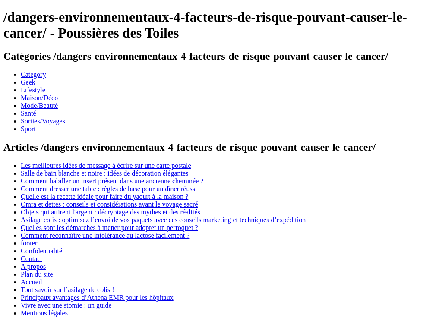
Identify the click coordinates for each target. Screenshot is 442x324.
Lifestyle (33, 90)
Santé (28, 113)
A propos (33, 266)
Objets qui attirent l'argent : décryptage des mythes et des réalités (110, 212)
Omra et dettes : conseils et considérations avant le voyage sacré (109, 204)
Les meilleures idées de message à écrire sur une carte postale (106, 165)
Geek (28, 82)
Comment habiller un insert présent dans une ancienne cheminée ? (112, 181)
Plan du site (37, 274)
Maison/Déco (39, 97)
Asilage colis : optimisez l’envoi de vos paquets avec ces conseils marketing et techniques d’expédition (163, 219)
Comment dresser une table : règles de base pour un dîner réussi (109, 188)
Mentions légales (44, 313)
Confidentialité (41, 251)
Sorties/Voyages (43, 121)
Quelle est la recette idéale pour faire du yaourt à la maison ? (104, 196)
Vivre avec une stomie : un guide (66, 305)
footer (29, 243)
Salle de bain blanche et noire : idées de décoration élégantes (104, 173)
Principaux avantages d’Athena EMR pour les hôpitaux (97, 297)
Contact (31, 258)
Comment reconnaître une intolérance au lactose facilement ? (105, 235)
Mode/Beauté (39, 105)
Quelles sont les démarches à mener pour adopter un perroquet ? (109, 227)
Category (33, 74)
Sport (28, 128)
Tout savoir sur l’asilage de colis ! (67, 289)
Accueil (31, 282)
